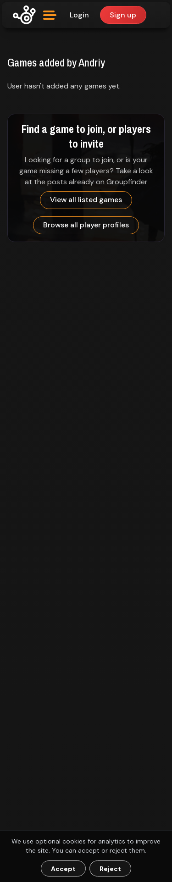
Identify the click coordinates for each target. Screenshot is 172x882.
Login (79, 15)
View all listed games (86, 199)
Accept (63, 869)
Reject (110, 869)
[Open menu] (49, 15)
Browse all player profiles (86, 225)
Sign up (123, 15)
